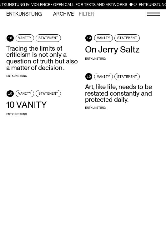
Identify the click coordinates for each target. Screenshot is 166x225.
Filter (86, 14)
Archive (63, 14)
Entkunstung (24, 14)
